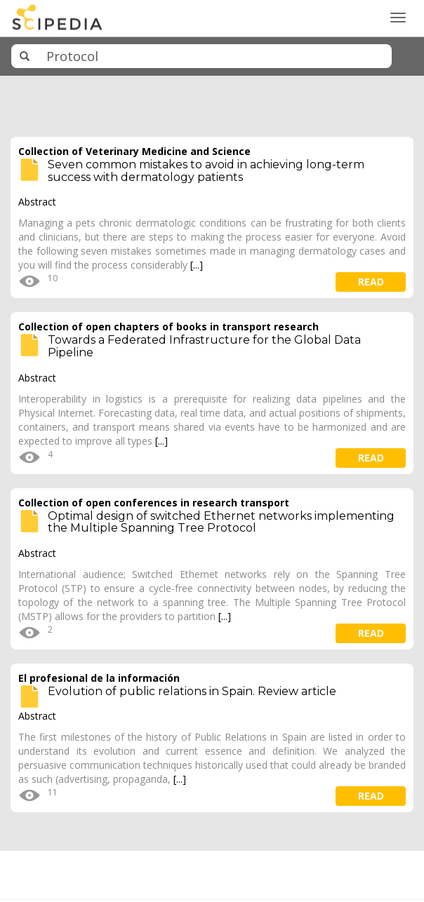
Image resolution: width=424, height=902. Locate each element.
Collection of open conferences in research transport (153, 502)
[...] (196, 264)
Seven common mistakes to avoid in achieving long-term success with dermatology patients (206, 171)
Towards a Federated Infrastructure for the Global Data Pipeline (204, 346)
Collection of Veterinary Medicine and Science (134, 151)
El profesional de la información (99, 678)
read (371, 281)
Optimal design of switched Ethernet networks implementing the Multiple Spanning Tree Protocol (221, 522)
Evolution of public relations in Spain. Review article (192, 691)
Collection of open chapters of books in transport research (168, 326)
